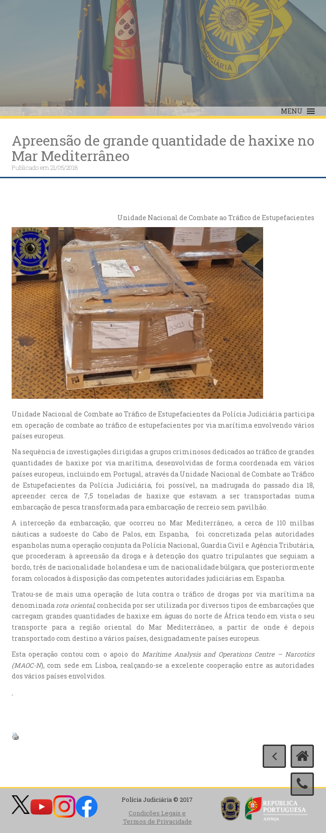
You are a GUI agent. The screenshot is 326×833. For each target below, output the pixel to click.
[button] (292, 111)
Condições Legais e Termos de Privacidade (157, 817)
